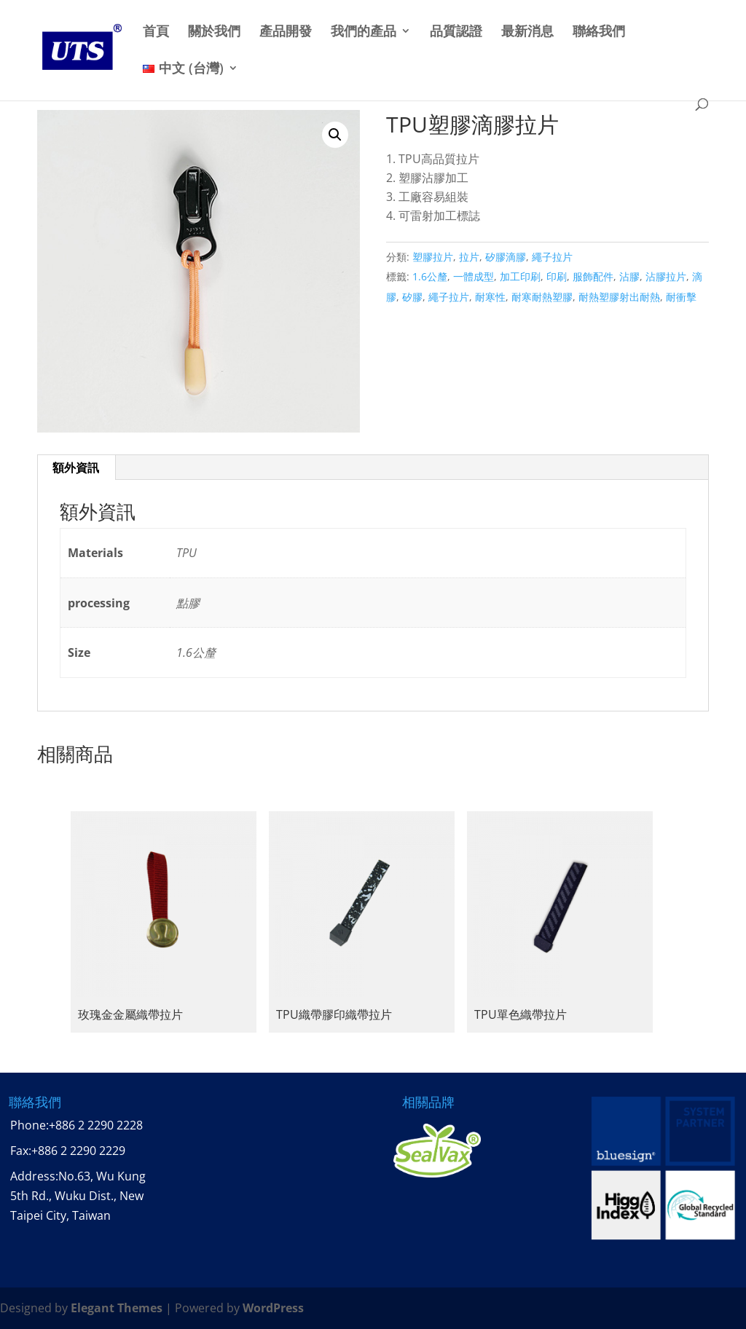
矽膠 (412, 297)
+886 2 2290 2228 (96, 1125)
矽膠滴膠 (505, 257)
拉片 (469, 257)
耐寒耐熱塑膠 (542, 297)
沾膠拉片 (665, 276)
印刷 (556, 276)
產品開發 (285, 31)
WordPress (273, 1308)
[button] (335, 135)
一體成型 (473, 276)
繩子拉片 (552, 257)
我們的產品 (363, 31)
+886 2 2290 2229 (78, 1151)
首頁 (156, 31)
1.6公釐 (429, 276)
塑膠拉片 (432, 257)
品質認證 (456, 31)
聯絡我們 (599, 31)
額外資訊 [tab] (75, 468)
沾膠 (629, 276)
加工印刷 (520, 276)
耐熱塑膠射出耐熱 (619, 297)
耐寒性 (490, 297)
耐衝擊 (681, 297)
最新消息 (527, 31)
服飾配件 (593, 276)
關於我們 (214, 31)
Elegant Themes (116, 1308)
